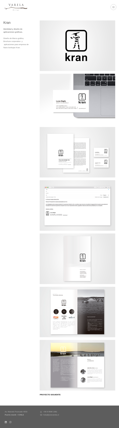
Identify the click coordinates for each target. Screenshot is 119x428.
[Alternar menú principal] (113, 7)
